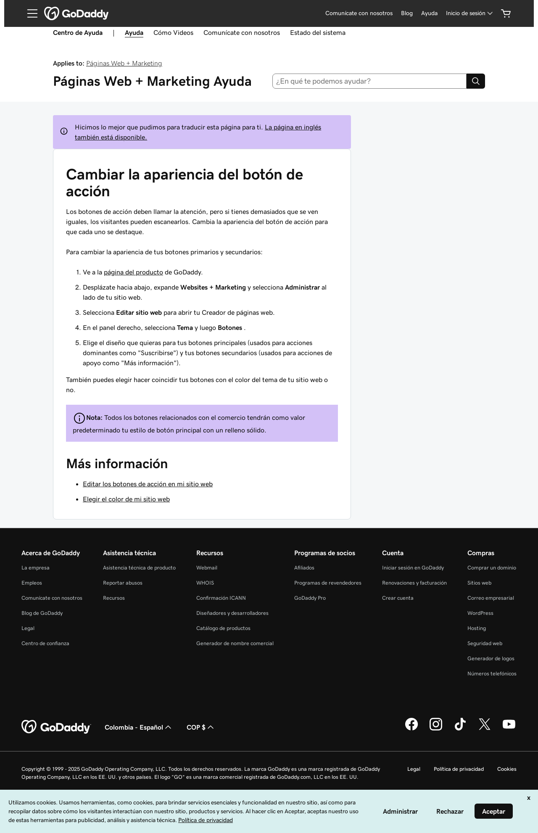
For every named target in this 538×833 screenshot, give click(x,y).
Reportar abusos (122, 582)
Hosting (476, 628)
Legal (27, 628)
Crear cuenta (398, 598)
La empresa (35, 567)
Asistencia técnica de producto (139, 567)
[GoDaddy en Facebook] (411, 729)
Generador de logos (490, 658)
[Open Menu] (29, 13)
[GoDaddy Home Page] (56, 727)
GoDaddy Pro (310, 598)
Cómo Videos (173, 32)
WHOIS (205, 582)
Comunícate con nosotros (359, 13)
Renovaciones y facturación (414, 582)
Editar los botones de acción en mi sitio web (148, 483)
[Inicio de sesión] (470, 13)
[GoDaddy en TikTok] (460, 729)
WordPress (480, 613)
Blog (407, 13)
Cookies (507, 769)
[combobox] (369, 81)
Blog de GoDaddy (42, 613)
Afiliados (304, 567)
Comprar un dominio (491, 567)
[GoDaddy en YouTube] (509, 729)
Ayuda (429, 13)
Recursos (114, 598)
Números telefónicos (492, 673)
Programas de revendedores (327, 582)
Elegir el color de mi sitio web (126, 499)
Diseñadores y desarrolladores (232, 613)
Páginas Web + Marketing (124, 63)
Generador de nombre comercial (235, 643)
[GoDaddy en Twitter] (484, 729)
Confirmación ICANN (221, 598)
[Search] (476, 81)
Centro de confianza (45, 643)
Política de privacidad (459, 769)
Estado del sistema (317, 32)
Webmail (206, 567)
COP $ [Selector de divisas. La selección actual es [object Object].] (201, 727)
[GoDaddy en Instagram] (435, 729)
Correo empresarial (490, 598)
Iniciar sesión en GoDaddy (413, 567)
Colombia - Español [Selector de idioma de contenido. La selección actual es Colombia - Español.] (139, 727)
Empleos (31, 582)
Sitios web (479, 582)
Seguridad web (484, 643)
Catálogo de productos (223, 628)
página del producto (133, 272)
